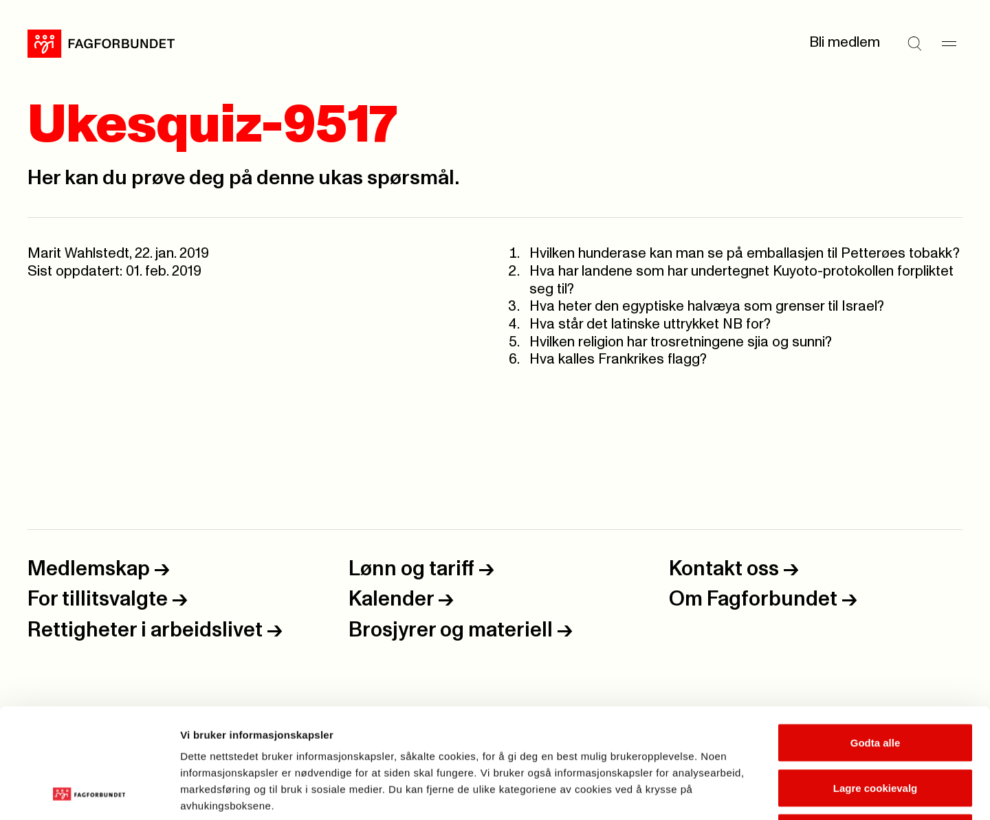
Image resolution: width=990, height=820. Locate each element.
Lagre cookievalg (875, 685)
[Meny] (948, 43)
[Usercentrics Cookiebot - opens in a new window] (89, 793)
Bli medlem (844, 42)
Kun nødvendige (875, 729)
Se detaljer (739, 793)
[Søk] (914, 43)
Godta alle (875, 639)
